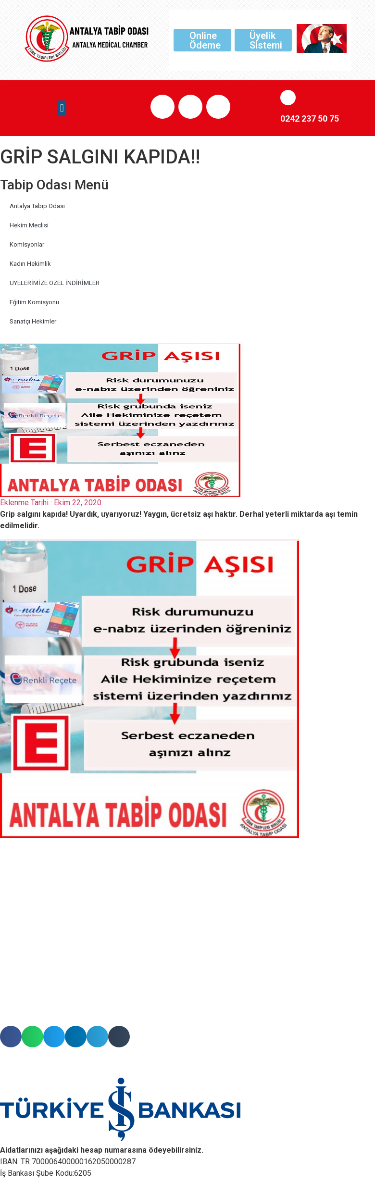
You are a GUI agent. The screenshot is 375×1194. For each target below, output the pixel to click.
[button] (61, 108)
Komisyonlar (27, 244)
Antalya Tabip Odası (37, 206)
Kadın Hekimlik (30, 263)
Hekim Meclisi (29, 225)
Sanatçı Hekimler (33, 321)
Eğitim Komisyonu (34, 302)
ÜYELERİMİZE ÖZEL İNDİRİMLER (55, 282)
